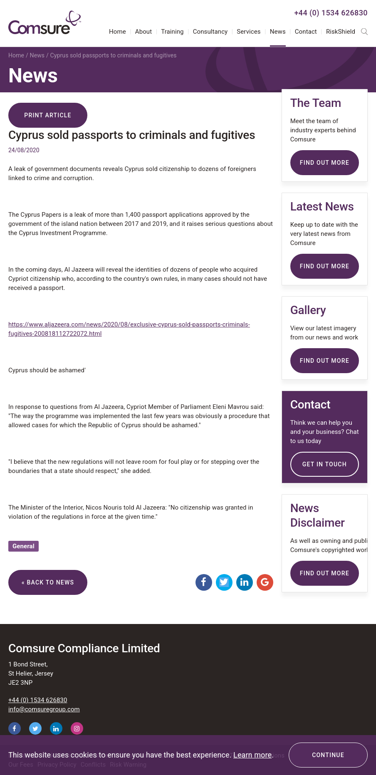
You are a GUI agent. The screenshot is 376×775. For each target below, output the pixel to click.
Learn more (252, 754)
